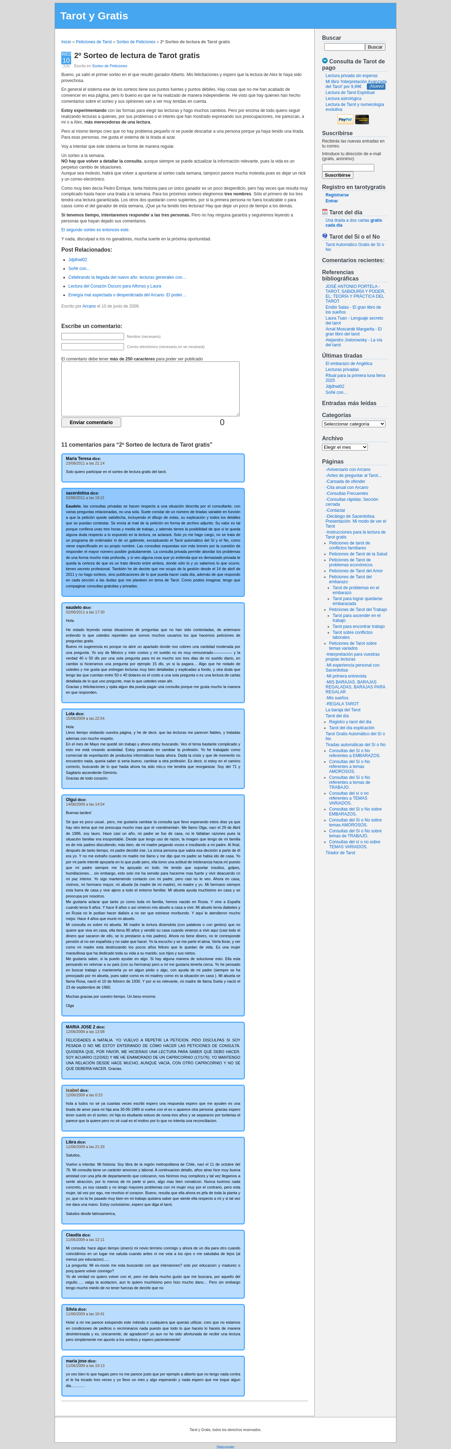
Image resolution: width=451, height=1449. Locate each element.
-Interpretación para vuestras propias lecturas (352, 657)
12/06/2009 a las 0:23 (84, 1095)
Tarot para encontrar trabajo (359, 626)
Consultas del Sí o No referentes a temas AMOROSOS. (349, 766)
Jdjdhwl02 (335, 386)
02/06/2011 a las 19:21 (85, 498)
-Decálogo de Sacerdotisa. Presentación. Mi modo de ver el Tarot (356, 521)
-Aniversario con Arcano (348, 469)
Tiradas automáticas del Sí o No (355, 744)
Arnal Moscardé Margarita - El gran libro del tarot (354, 331)
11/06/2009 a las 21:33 (85, 1147)
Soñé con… (337, 392)
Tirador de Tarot (340, 852)
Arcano (89, 306)
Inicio (66, 41)
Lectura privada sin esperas (351, 75)
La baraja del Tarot (343, 709)
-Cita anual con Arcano (347, 487)
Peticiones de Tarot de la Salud (358, 554)
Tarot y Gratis (94, 15)
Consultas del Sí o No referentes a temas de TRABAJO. (349, 782)
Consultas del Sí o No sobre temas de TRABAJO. (355, 833)
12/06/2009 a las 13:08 (85, 1031)
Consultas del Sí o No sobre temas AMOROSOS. (355, 822)
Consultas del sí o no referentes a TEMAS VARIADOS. (349, 798)
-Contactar (335, 510)
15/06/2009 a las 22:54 (85, 718)
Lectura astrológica (343, 98)
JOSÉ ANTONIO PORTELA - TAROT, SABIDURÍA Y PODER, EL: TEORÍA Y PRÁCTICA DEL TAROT (355, 294)
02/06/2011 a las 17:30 (85, 612)
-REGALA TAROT (342, 703)
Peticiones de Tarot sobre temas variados (353, 646)
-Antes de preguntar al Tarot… (354, 475)
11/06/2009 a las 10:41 (85, 1314)
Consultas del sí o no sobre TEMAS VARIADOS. (354, 844)
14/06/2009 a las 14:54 (85, 804)
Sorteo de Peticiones (136, 41)
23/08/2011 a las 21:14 (85, 463)
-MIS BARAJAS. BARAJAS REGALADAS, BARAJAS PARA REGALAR (355, 687)
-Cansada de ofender (345, 481)
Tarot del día (337, 715)
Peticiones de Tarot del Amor (356, 570)
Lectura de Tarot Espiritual (350, 92)
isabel (72, 1090)
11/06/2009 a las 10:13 (85, 1365)
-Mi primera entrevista (346, 676)
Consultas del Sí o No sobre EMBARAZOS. (355, 812)
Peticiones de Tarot (94, 41)
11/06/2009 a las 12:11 (85, 1239)
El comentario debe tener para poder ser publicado (132, 359)
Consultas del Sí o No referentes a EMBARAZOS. (355, 753)
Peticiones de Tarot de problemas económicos (350, 562)
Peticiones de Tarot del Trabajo (358, 609)
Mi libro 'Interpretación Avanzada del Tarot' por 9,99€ (356, 84)
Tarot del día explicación (352, 727)
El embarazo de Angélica (349, 363)
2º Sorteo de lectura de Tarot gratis (137, 55)
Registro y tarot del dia (350, 721)
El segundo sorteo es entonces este (95, 229)
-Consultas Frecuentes (347, 493)
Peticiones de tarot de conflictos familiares (349, 545)
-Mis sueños (337, 697)
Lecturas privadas (342, 369)
